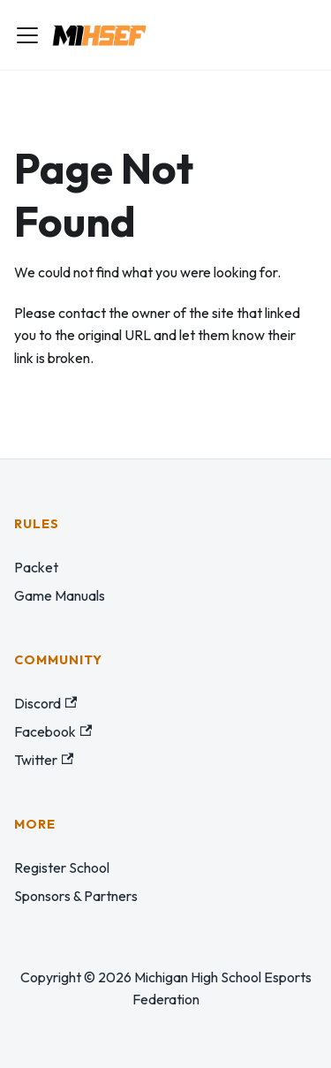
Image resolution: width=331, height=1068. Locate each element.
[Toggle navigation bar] (27, 35)
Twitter (43, 760)
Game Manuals (59, 595)
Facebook (53, 731)
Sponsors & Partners (76, 896)
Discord (45, 703)
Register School (61, 867)
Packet (36, 567)
